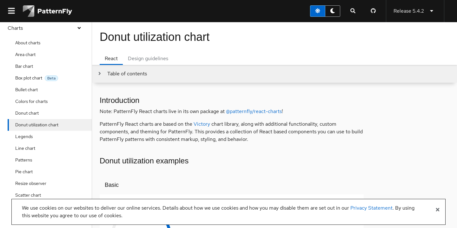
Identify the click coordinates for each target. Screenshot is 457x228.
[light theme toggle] (317, 11)
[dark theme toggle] (332, 11)
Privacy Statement (371, 208)
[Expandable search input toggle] (353, 11)
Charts (46, 28)
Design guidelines (148, 58)
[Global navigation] (11, 11)
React (111, 58)
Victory (202, 124)
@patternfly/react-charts (254, 111)
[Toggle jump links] (122, 73)
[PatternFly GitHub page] (373, 11)
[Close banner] (437, 210)
